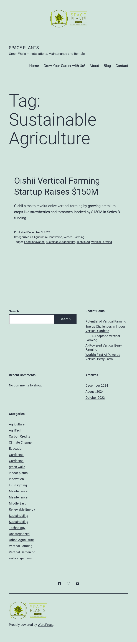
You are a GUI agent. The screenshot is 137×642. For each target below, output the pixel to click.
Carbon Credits (19, 436)
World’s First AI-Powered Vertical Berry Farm (102, 357)
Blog (107, 66)
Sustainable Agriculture (60, 242)
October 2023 (95, 397)
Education (16, 448)
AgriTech (15, 430)
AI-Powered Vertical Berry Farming (103, 347)
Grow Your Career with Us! (64, 66)
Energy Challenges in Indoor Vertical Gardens (105, 328)
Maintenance (18, 491)
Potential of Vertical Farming (105, 321)
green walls (17, 467)
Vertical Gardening (22, 552)
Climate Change (20, 442)
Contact (122, 66)
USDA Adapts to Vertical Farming (102, 338)
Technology (17, 528)
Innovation (55, 237)
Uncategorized (19, 534)
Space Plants (24, 47)
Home (34, 66)
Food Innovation (34, 242)
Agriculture (41, 237)
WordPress (45, 625)
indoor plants (18, 473)
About (94, 66)
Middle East (17, 503)
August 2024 (94, 391)
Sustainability (18, 516)
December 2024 (96, 385)
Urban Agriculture (21, 540)
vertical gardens (20, 558)
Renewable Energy (22, 509)
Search (14, 311)
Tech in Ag (83, 242)
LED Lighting (18, 485)
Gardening (16, 455)
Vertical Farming (74, 237)
